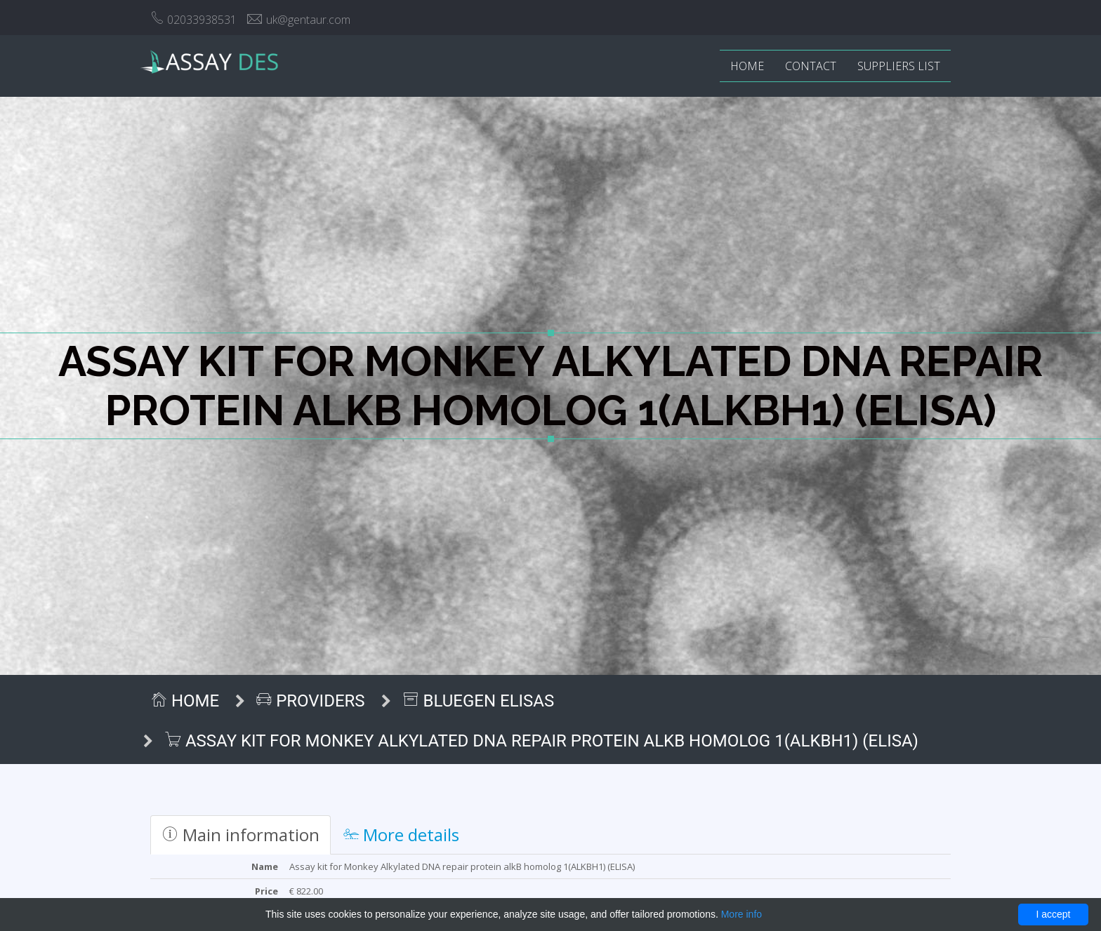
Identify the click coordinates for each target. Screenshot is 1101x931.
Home (747, 66)
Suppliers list (898, 66)
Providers (310, 701)
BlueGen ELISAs (478, 701)
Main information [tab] (240, 834)
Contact (810, 66)
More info (741, 914)
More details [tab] (401, 834)
